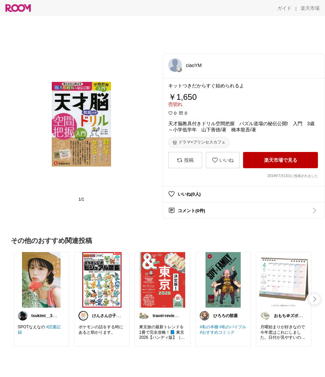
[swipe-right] (314, 299)
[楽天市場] (310, 8)
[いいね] (223, 160)
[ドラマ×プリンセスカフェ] (199, 142)
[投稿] (185, 160)
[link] (41, 279)
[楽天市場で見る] (280, 160)
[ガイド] (284, 8)
